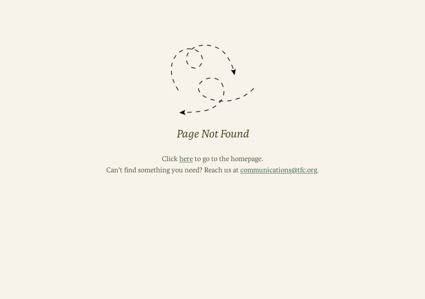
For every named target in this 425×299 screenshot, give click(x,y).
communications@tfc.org (278, 170)
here (186, 158)
